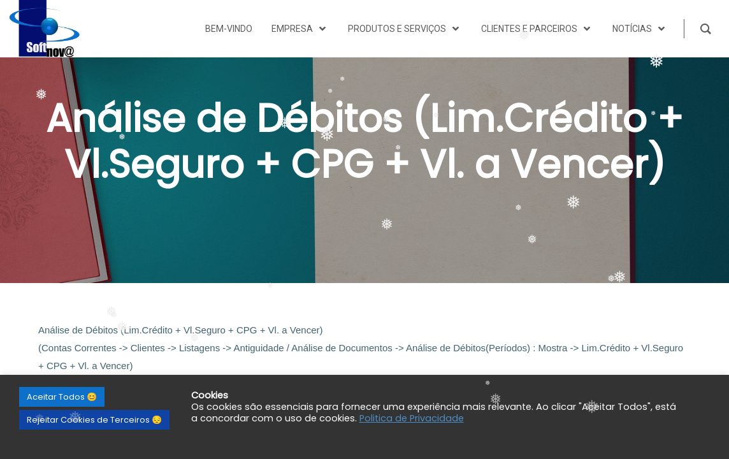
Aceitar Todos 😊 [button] (62, 397)
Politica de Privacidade (411, 418)
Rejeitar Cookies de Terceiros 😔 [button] (94, 420)
